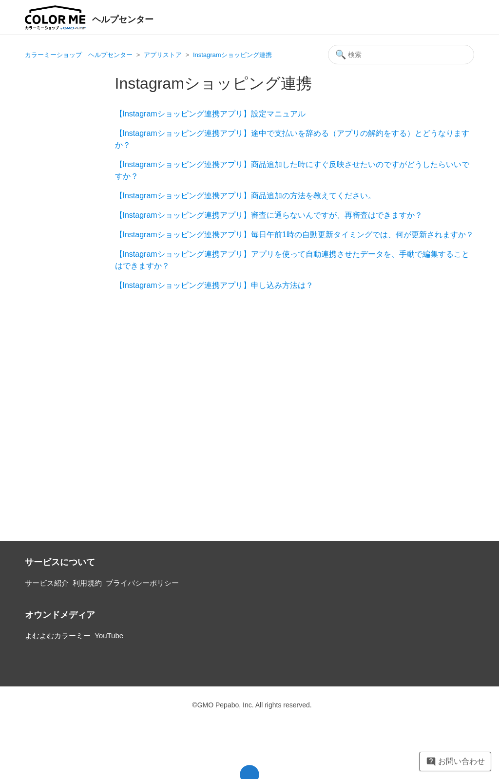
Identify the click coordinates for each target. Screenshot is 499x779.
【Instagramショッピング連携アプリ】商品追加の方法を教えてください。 (245, 195)
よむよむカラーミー (58, 635)
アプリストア (163, 54)
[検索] (401, 54)
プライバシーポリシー (142, 583)
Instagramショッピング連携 (232, 54)
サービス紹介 (47, 583)
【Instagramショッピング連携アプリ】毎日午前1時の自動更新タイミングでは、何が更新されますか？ (294, 234)
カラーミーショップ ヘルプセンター (79, 54)
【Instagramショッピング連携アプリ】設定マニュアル (210, 114)
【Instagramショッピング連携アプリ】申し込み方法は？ (214, 285)
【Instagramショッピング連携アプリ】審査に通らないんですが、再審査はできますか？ (268, 215)
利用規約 (87, 583)
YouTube (109, 635)
